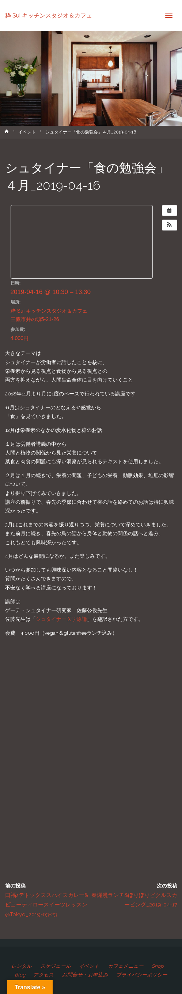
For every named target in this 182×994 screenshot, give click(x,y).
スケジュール (55, 966)
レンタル (21, 966)
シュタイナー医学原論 (61, 619)
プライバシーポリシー (141, 975)
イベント (27, 132)
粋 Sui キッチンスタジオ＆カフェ (48, 15)
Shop (157, 966)
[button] (169, 225)
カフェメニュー (126, 966)
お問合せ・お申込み (85, 975)
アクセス (43, 975)
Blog (20, 975)
